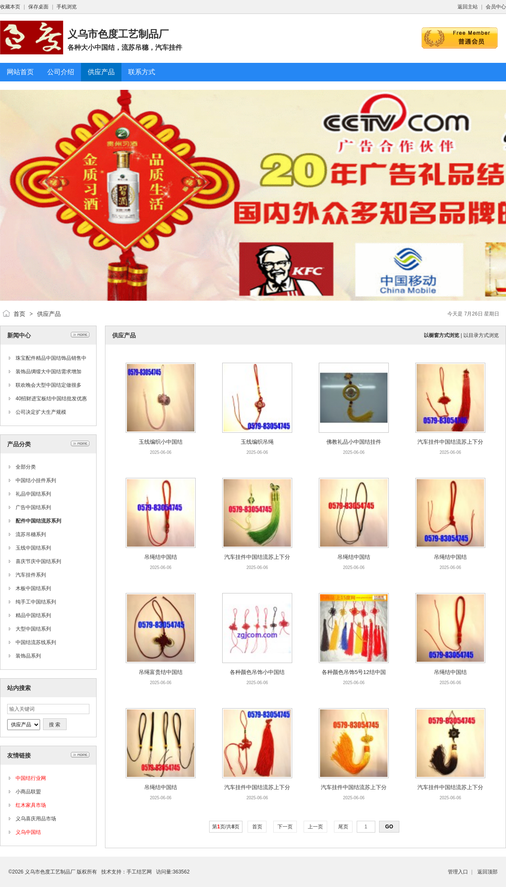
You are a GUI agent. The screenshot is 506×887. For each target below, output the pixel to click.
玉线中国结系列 (33, 548)
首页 (19, 313)
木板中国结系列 (33, 588)
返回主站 (468, 7)
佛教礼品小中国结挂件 (353, 442)
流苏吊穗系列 (31, 534)
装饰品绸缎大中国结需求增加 (48, 372)
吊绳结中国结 (160, 557)
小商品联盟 (28, 792)
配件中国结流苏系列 (38, 521)
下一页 (285, 827)
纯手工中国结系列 (36, 602)
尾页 (343, 827)
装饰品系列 (28, 656)
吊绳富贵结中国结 (161, 672)
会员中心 (496, 7)
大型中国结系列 (33, 629)
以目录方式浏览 (481, 335)
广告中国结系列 (33, 507)
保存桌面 (38, 7)
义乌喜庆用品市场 (36, 819)
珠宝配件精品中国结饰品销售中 (51, 358)
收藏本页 (10, 7)
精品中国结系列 (33, 615)
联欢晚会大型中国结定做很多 (48, 385)
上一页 (316, 827)
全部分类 (26, 467)
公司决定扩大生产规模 (41, 412)
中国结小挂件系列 (36, 480)
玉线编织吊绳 (257, 442)
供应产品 (49, 313)
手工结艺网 (139, 872)
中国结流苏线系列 (36, 642)
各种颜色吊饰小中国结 (257, 672)
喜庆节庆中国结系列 (38, 561)
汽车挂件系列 (31, 575)
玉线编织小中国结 (161, 442)
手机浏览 (67, 7)
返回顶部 (487, 872)
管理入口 (458, 872)
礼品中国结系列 (33, 494)
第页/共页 (226, 827)
